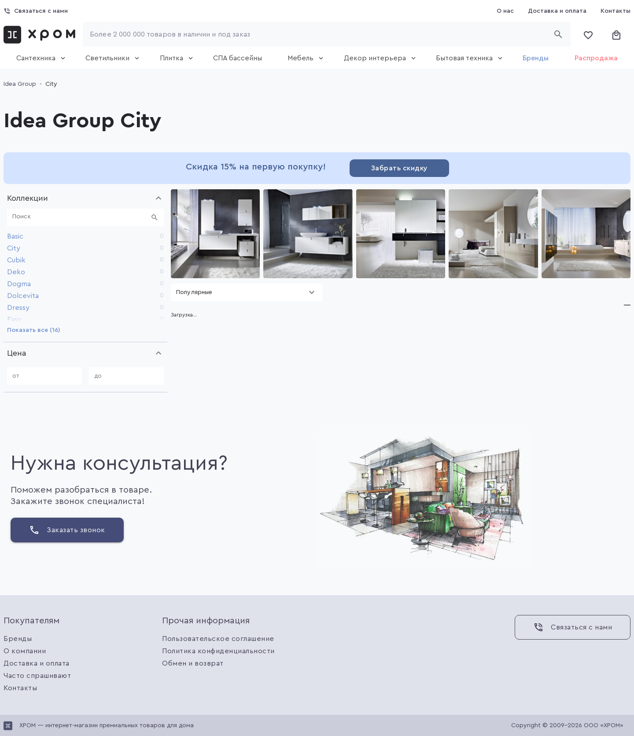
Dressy (18, 307)
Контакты (20, 688)
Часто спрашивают (37, 675)
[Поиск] (80, 217)
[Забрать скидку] (399, 168)
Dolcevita (23, 295)
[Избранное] (588, 34)
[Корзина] (616, 34)
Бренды (18, 638)
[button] (85, 198)
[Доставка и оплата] (557, 11)
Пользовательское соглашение (218, 638)
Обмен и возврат (193, 663)
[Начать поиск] (561, 34)
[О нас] (505, 11)
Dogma (19, 283)
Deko (16, 272)
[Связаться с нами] (35, 11)
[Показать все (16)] (34, 330)
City (13, 248)
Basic (15, 236)
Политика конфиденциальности (218, 651)
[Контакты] (615, 11)
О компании (25, 651)
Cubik (16, 260)
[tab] (38, 58)
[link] (41, 34)
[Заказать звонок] (67, 530)
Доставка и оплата (37, 663)
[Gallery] (400, 234)
